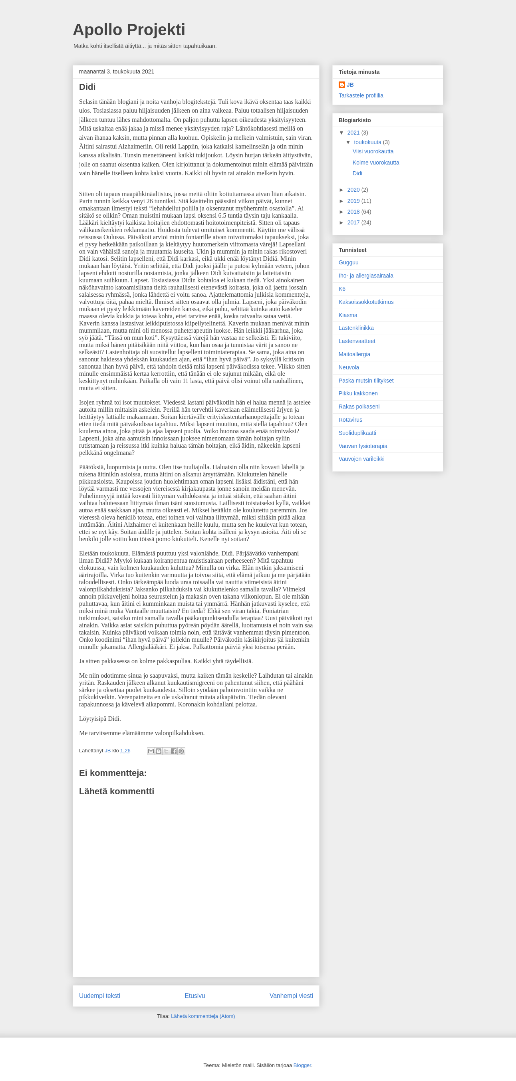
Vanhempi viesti (291, 995)
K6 (342, 289)
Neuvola (349, 367)
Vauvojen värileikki (362, 459)
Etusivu (195, 995)
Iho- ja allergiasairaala (366, 275)
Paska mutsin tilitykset (366, 380)
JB (350, 84)
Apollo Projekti (129, 29)
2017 (354, 222)
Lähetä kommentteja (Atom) (203, 1016)
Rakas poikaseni (359, 406)
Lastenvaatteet (357, 341)
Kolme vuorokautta (376, 162)
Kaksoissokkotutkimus (366, 302)
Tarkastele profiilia (361, 95)
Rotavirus (350, 420)
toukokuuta (368, 142)
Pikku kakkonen (358, 393)
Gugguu (349, 262)
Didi (357, 173)
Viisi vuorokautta (373, 151)
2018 (354, 211)
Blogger (302, 1065)
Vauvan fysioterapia (363, 446)
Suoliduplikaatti (357, 433)
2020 (354, 189)
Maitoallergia (354, 354)
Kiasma (348, 315)
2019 (354, 201)
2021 (354, 132)
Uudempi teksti (99, 995)
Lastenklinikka (356, 328)
